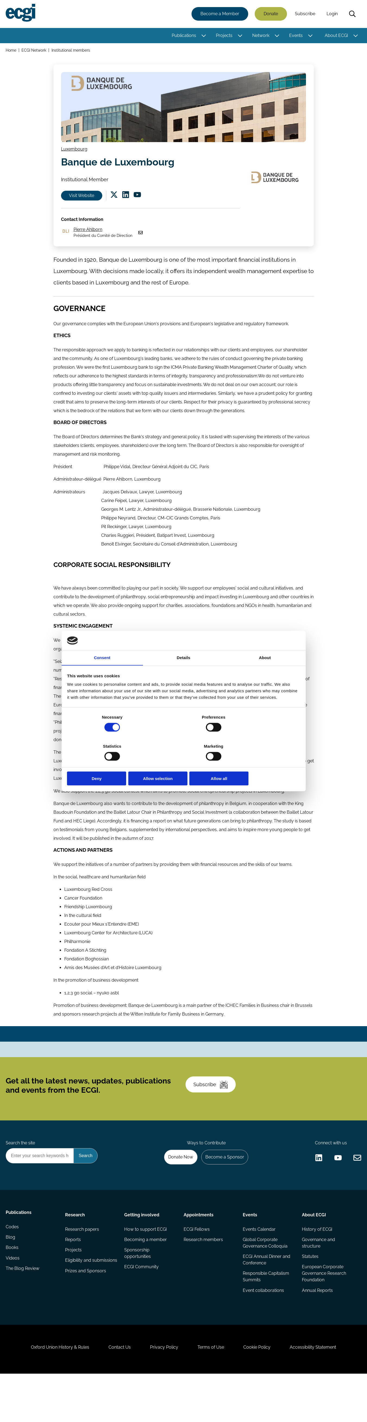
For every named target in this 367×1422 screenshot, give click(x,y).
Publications (183, 36)
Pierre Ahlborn (89, 238)
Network (260, 36)
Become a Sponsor (223, 1192)
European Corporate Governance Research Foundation (324, 1312)
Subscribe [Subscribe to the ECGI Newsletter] (213, 1115)
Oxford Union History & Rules (54, 1392)
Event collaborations (263, 1329)
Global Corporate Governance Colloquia (264, 1280)
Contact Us (116, 1392)
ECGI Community (142, 1305)
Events (295, 36)
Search (351, 14)
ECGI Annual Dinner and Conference (266, 1298)
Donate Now (177, 1192)
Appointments (198, 1251)
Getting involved (142, 1251)
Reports (73, 1277)
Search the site (21, 1177)
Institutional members (72, 51)
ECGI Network (35, 51)
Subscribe (304, 14)
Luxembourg (75, 152)
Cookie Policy (260, 1392)
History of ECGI (317, 1266)
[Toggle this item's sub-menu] (203, 36)
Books (13, 1288)
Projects (223, 36)
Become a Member (219, 14)
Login (331, 14)
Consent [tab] (102, 673)
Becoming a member (146, 1277)
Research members (203, 1277)
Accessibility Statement (319, 1392)
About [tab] (265, 673)
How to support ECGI (146, 1266)
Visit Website (83, 201)
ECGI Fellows (197, 1266)
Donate (270, 14)
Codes (13, 1266)
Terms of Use (212, 1392)
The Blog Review (23, 1310)
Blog (11, 1277)
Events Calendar (258, 1266)
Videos (13, 1299)
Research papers (83, 1266)
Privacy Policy (163, 1392)
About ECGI (335, 36)
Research (75, 1251)
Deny (106, 764)
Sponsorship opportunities (138, 1291)
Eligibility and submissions (79, 1302)
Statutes (310, 1294)
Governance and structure (318, 1280)
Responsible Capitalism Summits (265, 1315)
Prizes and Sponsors (86, 1316)
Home (12, 51)
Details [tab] (183, 673)
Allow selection (183, 764)
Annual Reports (317, 1329)
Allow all (261, 764)
